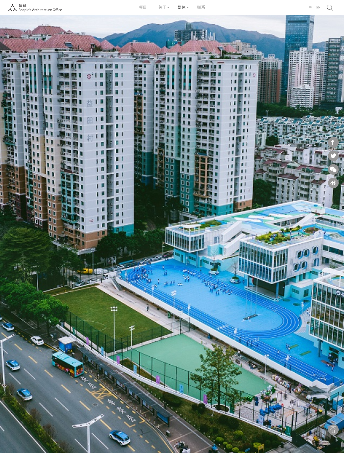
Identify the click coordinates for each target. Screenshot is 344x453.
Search (330, 7)
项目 (143, 7)
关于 (162, 7)
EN (318, 7)
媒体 (182, 7)
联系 (201, 7)
